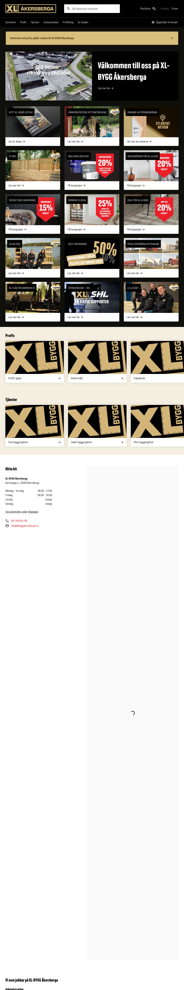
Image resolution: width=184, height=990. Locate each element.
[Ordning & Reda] (92, 214)
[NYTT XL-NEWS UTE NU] (32, 126)
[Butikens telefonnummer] (16, 520)
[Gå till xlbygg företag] (165, 8)
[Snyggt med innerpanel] (32, 214)
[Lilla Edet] (151, 302)
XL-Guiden (83, 22)
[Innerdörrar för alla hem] (151, 170)
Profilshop (68, 22)
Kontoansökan (51, 22)
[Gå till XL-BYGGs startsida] (33, 8)
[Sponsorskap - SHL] (92, 302)
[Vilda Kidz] (32, 258)
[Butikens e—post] (21, 525)
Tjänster (35, 22)
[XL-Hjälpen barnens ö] (32, 302)
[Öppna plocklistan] (148, 9)
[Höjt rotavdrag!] (92, 258)
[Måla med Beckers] (92, 170)
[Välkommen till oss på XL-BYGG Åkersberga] (92, 76)
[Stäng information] (172, 38)
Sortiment (10, 22)
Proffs (23, 22)
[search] (92, 8)
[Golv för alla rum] (151, 214)
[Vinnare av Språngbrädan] (151, 126)
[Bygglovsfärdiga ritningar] (151, 258)
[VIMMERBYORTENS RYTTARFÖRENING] (92, 126)
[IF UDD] (32, 170)
